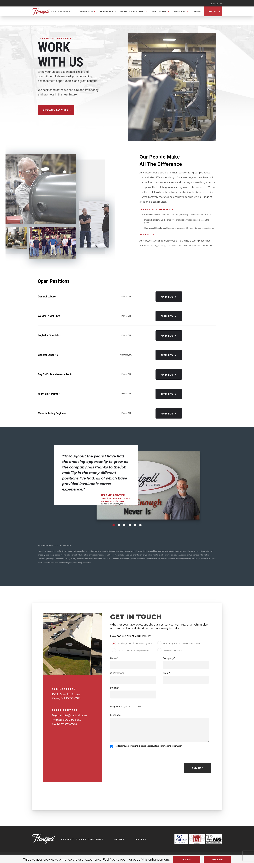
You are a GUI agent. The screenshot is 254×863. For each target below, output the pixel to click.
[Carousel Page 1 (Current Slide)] (113, 525)
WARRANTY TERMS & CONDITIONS (82, 839)
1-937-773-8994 (67, 724)
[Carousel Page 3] (124, 525)
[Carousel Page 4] (130, 525)
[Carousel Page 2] (119, 525)
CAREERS (197, 12)
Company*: (169, 658)
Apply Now (167, 297)
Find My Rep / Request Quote (133, 643)
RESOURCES (179, 12)
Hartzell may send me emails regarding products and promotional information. (149, 746)
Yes (139, 707)
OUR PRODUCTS (108, 12)
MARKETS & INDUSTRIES (132, 12)
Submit (198, 768)
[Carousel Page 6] (140, 525)
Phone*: (115, 687)
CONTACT (213, 11)
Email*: (167, 673)
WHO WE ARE (86, 12)
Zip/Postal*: (117, 673)
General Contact (170, 650)
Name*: (114, 658)
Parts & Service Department (132, 650)
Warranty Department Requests (179, 643)
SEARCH (216, 4)
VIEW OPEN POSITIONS (55, 110)
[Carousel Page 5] (135, 525)
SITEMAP (119, 839)
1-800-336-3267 (71, 719)
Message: (115, 715)
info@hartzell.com (75, 715)
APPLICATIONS (159, 12)
